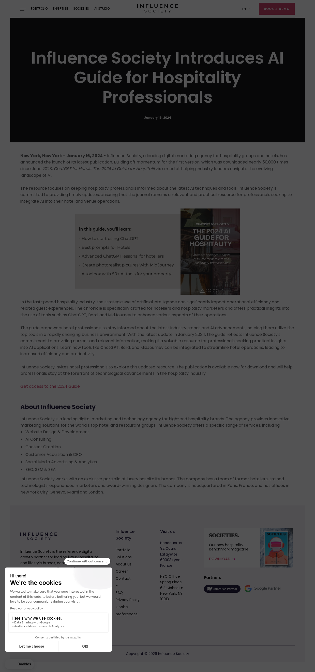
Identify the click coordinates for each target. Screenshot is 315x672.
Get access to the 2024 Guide (50, 386)
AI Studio (102, 8)
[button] (247, 8)
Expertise (60, 8)
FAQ (119, 592)
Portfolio (39, 8)
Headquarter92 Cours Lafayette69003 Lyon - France (172, 554)
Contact (123, 578)
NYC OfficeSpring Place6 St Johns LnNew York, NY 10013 (171, 588)
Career (122, 571)
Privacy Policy (128, 599)
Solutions (124, 557)
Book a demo (277, 9)
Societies (81, 8)
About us (123, 564)
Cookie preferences (127, 610)
